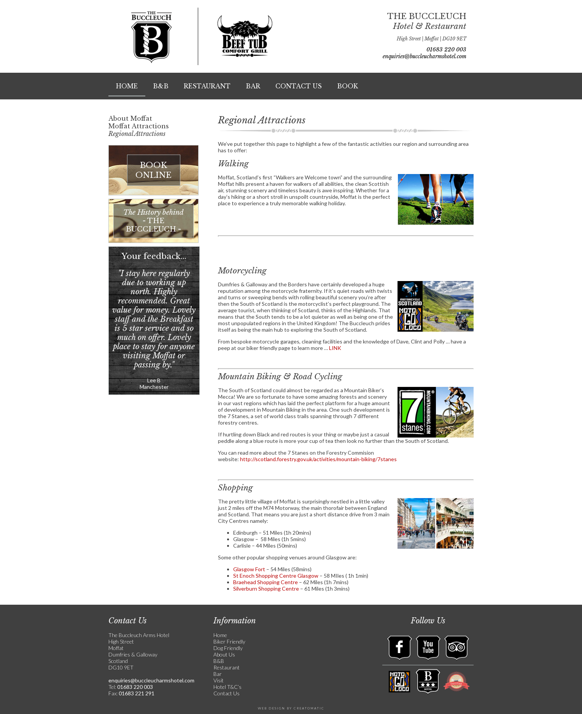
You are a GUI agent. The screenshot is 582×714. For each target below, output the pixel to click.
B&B (161, 86)
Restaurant (207, 86)
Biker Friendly (229, 641)
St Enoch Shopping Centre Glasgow (275, 575)
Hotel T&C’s (227, 687)
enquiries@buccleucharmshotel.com (424, 56)
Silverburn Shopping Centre (266, 588)
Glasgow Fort (249, 569)
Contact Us (298, 86)
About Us (224, 654)
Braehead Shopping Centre (265, 582)
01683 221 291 (136, 693)
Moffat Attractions (138, 126)
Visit (218, 680)
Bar (253, 86)
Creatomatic (309, 708)
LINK (335, 348)
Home (127, 86)
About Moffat (130, 118)
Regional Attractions (136, 133)
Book (347, 86)
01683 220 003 (446, 49)
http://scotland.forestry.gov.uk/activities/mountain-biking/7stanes (318, 459)
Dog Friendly (228, 648)
